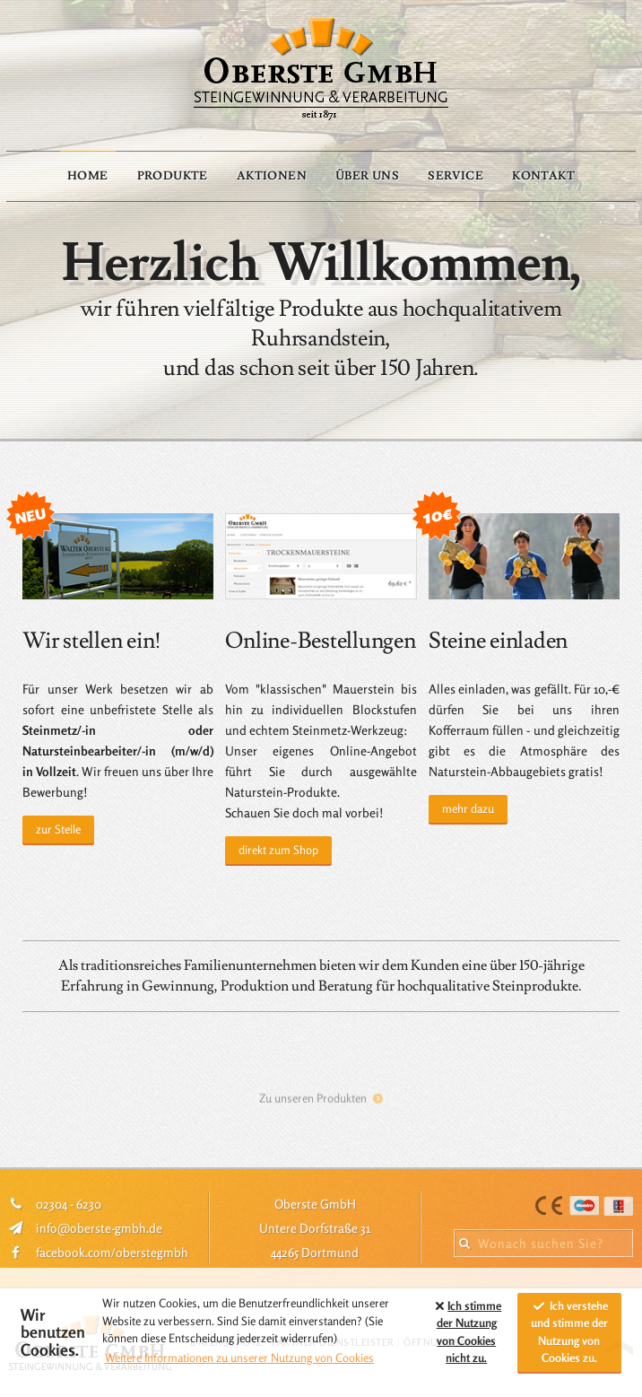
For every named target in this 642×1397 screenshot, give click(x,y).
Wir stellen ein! (91, 641)
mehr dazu (468, 808)
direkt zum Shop (278, 850)
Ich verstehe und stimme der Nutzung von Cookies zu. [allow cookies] (569, 1332)
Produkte (172, 176)
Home (87, 176)
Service (455, 176)
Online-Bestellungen (320, 641)
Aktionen (272, 176)
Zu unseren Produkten (313, 1104)
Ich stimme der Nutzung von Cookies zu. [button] (466, 1332)
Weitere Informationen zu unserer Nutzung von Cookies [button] (239, 1357)
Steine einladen (498, 641)
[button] (411, 1332)
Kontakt (543, 176)
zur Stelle (58, 829)
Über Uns (367, 176)
